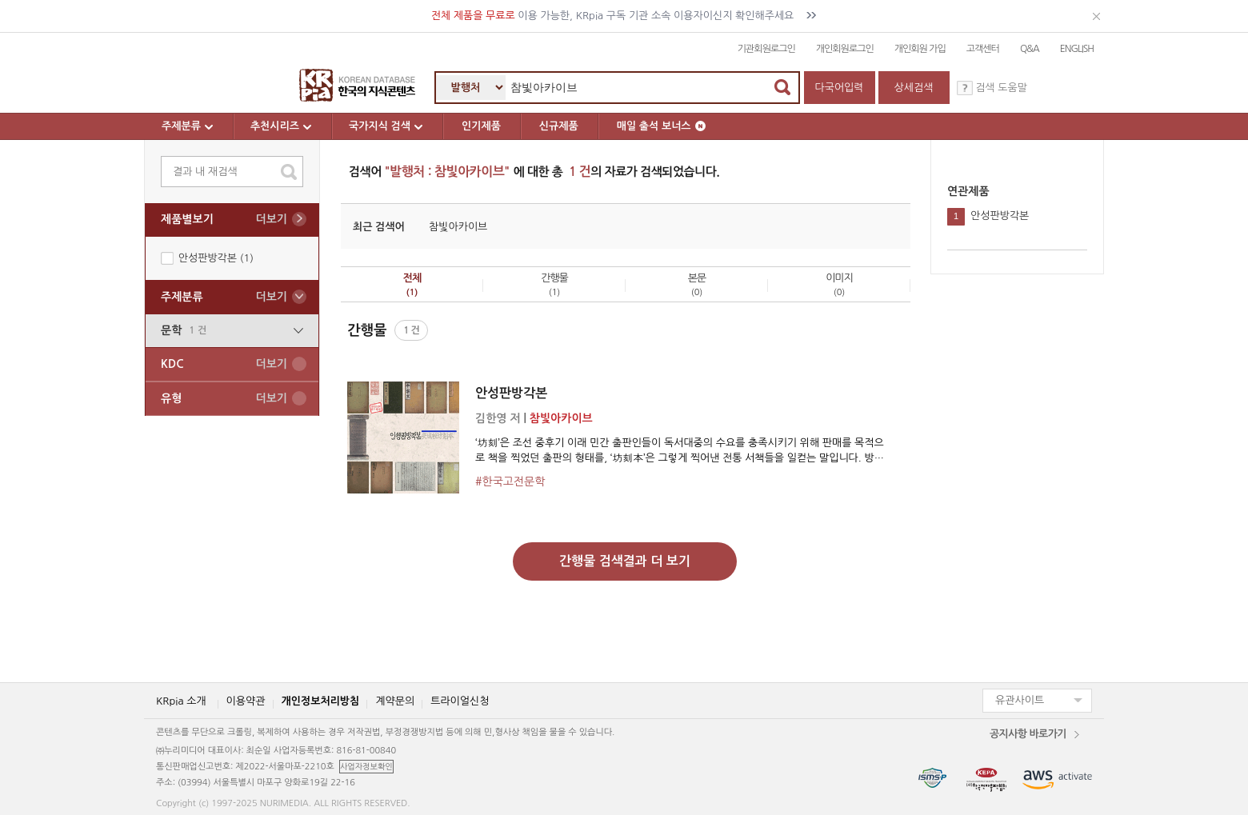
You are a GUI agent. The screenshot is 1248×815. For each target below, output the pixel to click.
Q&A (1029, 49)
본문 (697, 285)
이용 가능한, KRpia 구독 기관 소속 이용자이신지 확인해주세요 (624, 15)
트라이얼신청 (459, 701)
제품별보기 (224, 219)
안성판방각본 (511, 393)
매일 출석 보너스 (661, 126)
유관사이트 (1019, 700)
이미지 (839, 285)
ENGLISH (1077, 49)
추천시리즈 (282, 126)
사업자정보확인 (366, 766)
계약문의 (394, 701)
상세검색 (914, 87)
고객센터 (982, 49)
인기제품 (481, 126)
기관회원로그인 (766, 49)
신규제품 (558, 126)
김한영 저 (498, 418)
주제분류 (188, 126)
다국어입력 (838, 87)
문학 (232, 331)
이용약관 (246, 701)
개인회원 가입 (920, 49)
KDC (224, 364)
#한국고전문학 (510, 481)
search (288, 172)
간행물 (554, 285)
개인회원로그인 (845, 49)
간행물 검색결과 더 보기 (624, 561)
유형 (224, 398)
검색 (782, 87)
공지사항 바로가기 (1028, 734)
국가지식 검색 (387, 126)
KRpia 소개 (181, 701)
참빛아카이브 (458, 227)
